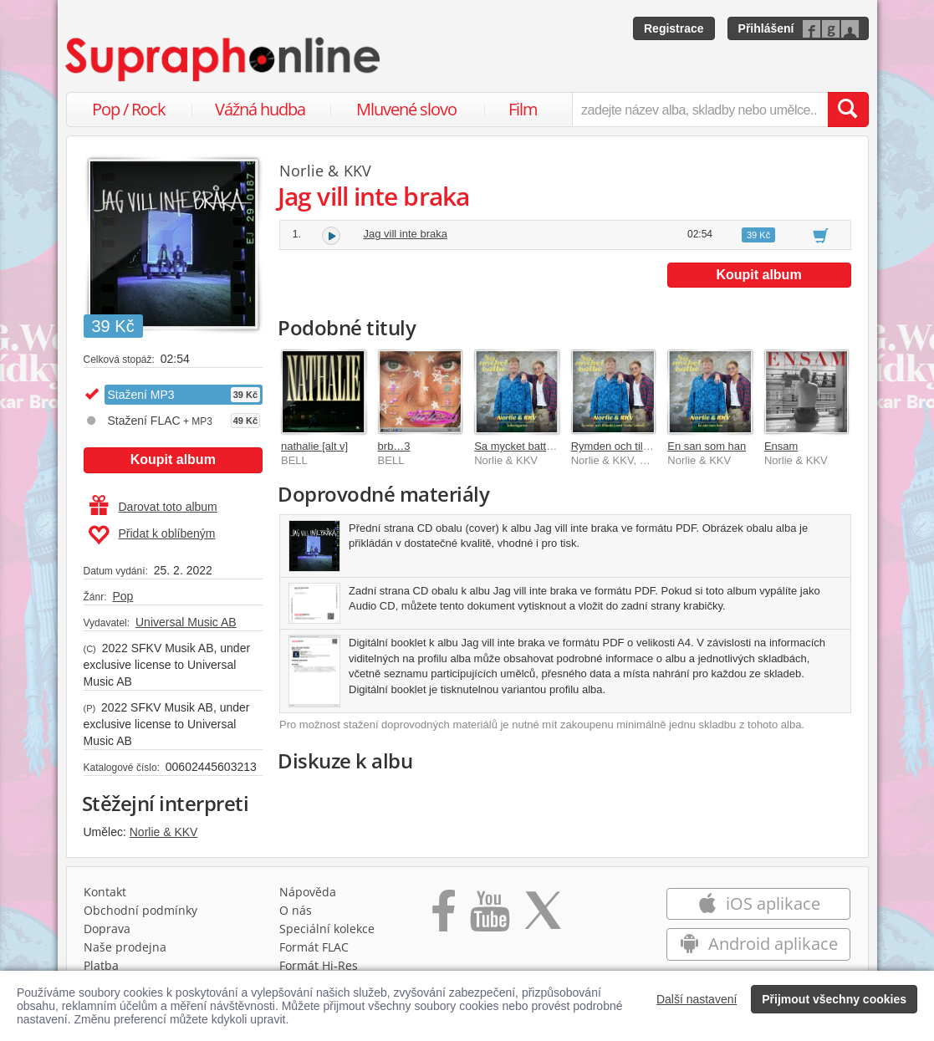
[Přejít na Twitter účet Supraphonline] (543, 916)
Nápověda (307, 892)
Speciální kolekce (327, 928)
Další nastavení (697, 999)
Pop (122, 596)
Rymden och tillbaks (619, 446)
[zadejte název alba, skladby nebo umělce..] (699, 109)
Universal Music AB (186, 622)
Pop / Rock (129, 109)
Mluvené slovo (406, 109)
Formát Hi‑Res (318, 965)
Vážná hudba (260, 109)
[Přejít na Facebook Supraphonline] (444, 916)
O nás (295, 910)
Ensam (781, 446)
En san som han (706, 446)
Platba (101, 965)
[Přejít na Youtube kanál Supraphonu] (489, 916)
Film (523, 109)
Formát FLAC (314, 947)
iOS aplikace (758, 903)
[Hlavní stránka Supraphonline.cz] (224, 59)
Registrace (674, 28)
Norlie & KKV (164, 832)
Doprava (107, 928)
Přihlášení (766, 28)
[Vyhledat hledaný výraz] (848, 109)
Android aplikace (759, 943)
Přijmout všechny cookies (834, 999)
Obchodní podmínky (140, 910)
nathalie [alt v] (314, 446)
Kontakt (105, 892)
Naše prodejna (125, 947)
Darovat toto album (153, 506)
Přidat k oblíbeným (152, 535)
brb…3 (394, 446)
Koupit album (173, 459)
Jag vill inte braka (405, 233)
